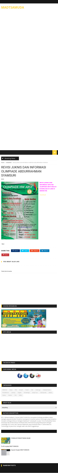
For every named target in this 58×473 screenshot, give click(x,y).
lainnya (13, 393)
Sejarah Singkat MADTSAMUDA (20, 450)
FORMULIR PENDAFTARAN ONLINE (21, 438)
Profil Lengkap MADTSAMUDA (9, 446)
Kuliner (10, 395)
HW (32, 390)
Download (43, 195)
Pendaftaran (5, 393)
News (11, 390)
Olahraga (38, 390)
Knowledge (27, 393)
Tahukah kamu (46, 390)
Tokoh (27, 390)
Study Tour (35, 393)
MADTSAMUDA (12, 7)
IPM (16, 390)
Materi (50, 393)
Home (2, 162)
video (20, 395)
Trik (15, 395)
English (19, 393)
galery (4, 395)
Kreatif (21, 390)
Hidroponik (43, 393)
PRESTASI (4, 390)
